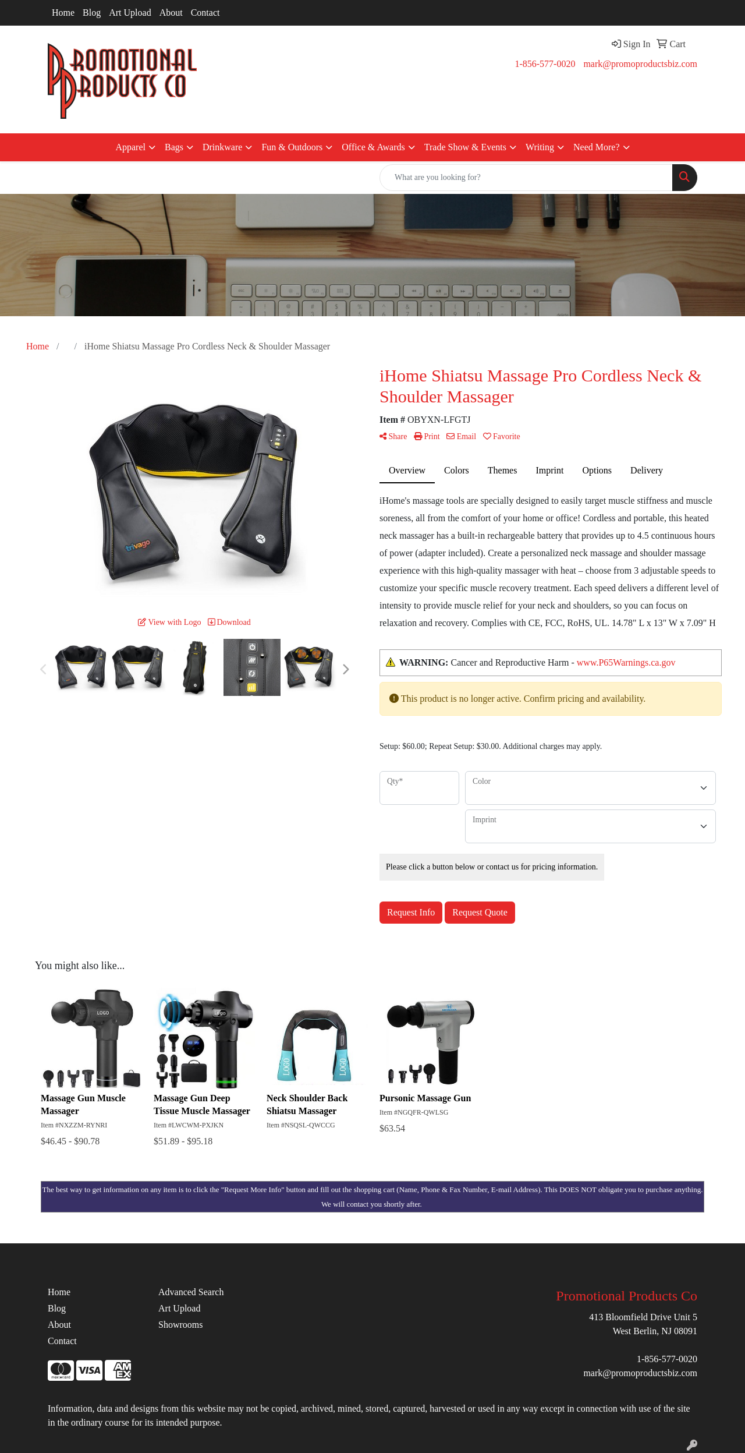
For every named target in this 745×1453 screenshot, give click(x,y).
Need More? (596, 147)
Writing (540, 147)
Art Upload (130, 12)
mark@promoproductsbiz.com (640, 64)
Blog (92, 12)
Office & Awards (373, 147)
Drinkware (222, 147)
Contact (205, 12)
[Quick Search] (526, 177)
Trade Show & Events (465, 147)
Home (63, 12)
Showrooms (180, 1325)
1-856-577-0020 (545, 64)
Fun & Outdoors (291, 147)
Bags (174, 147)
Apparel (130, 147)
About (171, 12)
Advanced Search (191, 1292)
